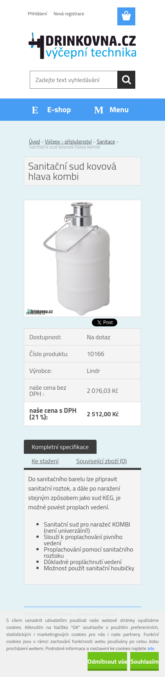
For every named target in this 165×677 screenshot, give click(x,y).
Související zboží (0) (101, 461)
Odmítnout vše (107, 661)
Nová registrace (69, 13)
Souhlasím (144, 661)
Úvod (34, 141)
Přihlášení (37, 13)
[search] (126, 80)
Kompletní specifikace (60, 446)
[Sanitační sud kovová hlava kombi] (82, 203)
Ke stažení (45, 461)
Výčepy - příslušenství (68, 141)
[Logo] (82, 45)
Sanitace (106, 141)
